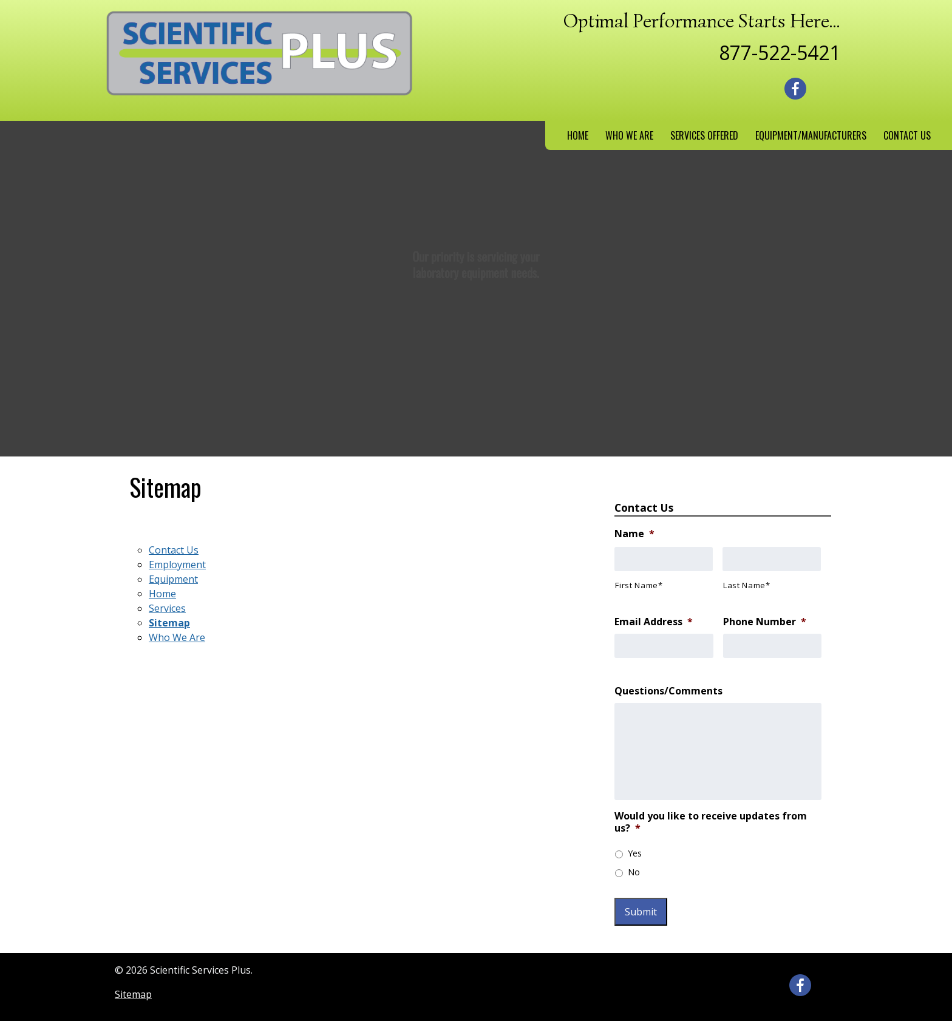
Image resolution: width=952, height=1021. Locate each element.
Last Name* (746, 585)
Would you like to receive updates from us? (710, 822)
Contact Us (907, 135)
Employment (177, 564)
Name (634, 533)
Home (577, 135)
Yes (635, 853)
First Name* (638, 585)
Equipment (173, 579)
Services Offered (704, 135)
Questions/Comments (668, 691)
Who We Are (629, 135)
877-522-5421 (779, 52)
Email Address (653, 622)
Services (167, 608)
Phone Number (764, 622)
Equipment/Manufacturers (810, 135)
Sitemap (169, 622)
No (634, 872)
